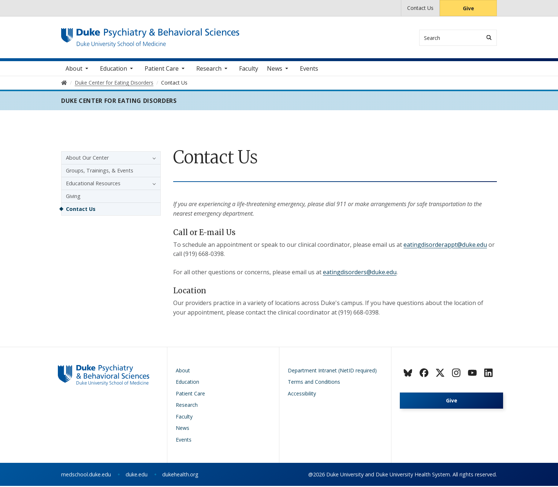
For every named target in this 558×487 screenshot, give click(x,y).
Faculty (248, 69)
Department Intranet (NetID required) (332, 371)
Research (209, 69)
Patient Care (162, 69)
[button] (152, 158)
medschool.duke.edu (86, 475)
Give (468, 8)
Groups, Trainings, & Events (99, 171)
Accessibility (302, 394)
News (274, 69)
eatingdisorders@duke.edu (360, 273)
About (74, 69)
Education (113, 69)
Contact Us (420, 7)
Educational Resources (93, 184)
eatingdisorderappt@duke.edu (445, 245)
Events (309, 69)
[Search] (489, 37)
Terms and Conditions (314, 382)
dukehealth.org (180, 475)
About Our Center (87, 158)
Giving (73, 196)
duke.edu (137, 475)
